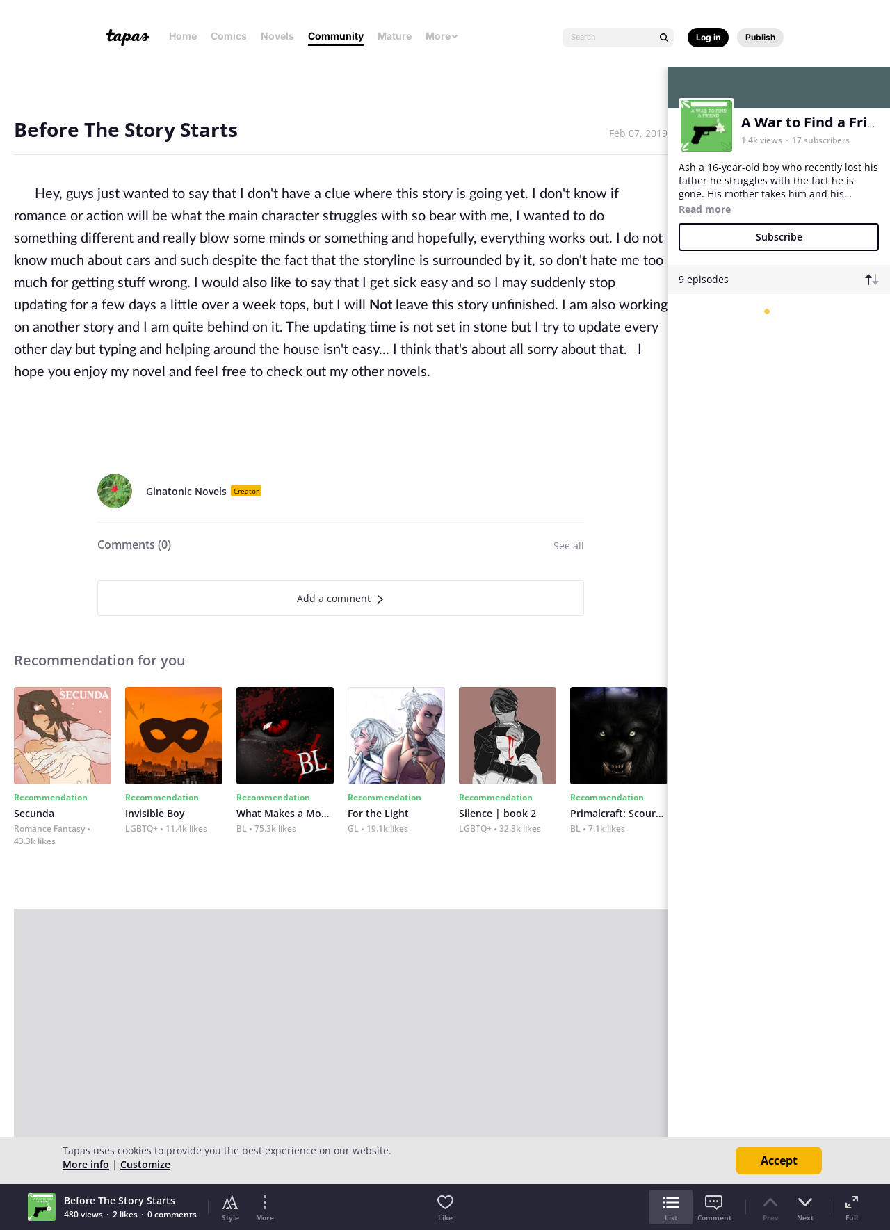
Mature (395, 36)
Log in (708, 37)
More (442, 36)
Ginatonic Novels (186, 491)
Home (183, 36)
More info (86, 1164)
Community (336, 36)
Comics (229, 36)
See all (568, 545)
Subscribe (779, 236)
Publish (760, 37)
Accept (779, 1160)
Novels (277, 36)
